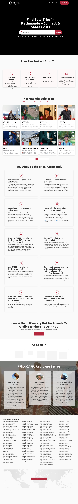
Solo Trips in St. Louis (27, 442)
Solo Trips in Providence (27, 445)
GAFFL (23, 101)
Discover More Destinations (39, 478)
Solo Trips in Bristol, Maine (65, 456)
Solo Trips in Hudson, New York (10, 421)
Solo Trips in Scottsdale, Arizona (47, 459)
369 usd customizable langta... (31, 148)
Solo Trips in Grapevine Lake (65, 454)
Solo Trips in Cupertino (27, 437)
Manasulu (61, 148)
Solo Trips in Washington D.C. (10, 426)
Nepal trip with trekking (10, 122)
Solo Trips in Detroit (63, 427)
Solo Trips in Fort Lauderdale (28, 456)
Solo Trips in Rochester (64, 429)
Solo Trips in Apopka (45, 461)
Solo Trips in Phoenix (8, 448)
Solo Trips (29, 101)
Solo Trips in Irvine (26, 448)
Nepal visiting (26, 122)
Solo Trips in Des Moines (46, 426)
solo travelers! (59, 220)
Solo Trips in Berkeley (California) (48, 435)
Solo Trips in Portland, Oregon (10, 456)
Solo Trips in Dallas (7, 443)
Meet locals (47, 220)
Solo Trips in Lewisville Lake (46, 450)
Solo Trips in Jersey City (9, 434)
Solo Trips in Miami (44, 443)
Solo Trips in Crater (63, 443)
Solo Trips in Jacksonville (28, 438)
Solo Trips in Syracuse (64, 448)
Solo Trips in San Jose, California (11, 429)
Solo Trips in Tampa (7, 459)
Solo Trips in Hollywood (27, 459)
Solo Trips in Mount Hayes (28, 446)
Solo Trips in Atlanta (8, 431)
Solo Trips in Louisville (64, 438)
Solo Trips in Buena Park (45, 427)
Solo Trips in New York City (9, 435)
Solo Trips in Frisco (63, 445)
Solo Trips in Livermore (27, 434)
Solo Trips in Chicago (8, 424)
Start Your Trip (39, 334)
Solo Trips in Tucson (63, 424)
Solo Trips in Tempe (63, 437)
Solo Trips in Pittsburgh (27, 443)
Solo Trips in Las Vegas (45, 429)
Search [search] (58, 32)
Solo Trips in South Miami (28, 435)
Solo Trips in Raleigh (45, 438)
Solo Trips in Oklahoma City (65, 459)
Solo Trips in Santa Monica (65, 453)
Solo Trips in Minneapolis (46, 424)
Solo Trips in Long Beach (64, 434)
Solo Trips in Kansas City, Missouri (30, 424)
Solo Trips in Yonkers (8, 462)
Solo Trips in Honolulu (27, 450)
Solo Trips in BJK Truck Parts (65, 440)
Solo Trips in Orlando (27, 423)
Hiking (5, 148)
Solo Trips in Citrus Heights (46, 434)
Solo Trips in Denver (8, 432)
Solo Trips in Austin (7, 445)
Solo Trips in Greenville (45, 453)
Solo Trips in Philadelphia (28, 427)
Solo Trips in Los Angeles (9, 423)
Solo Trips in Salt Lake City (46, 431)
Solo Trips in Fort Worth (64, 442)
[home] (14, 3)
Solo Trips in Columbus (27, 421)
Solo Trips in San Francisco (9, 438)
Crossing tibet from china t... (48, 122)
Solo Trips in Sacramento (27, 432)
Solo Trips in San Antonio (27, 426)
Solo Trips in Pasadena (64, 435)
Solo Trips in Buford (44, 423)
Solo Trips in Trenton (8, 437)
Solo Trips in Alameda (45, 421)
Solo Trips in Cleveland (64, 423)
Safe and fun (62, 122)
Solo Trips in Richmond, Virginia (47, 448)
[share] (18, 110)
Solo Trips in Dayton (63, 451)
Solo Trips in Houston (8, 453)
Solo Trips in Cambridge (45, 437)
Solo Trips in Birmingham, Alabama (11, 457)
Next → (46, 159)
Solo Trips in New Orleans (46, 451)
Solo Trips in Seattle (8, 427)
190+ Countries (32, 36)
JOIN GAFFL (64, 2)
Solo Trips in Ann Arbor (64, 421)
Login (57, 2)
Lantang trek (44, 148)
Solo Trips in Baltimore (27, 440)
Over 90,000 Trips (51, 36)
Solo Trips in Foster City (64, 450)
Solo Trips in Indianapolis (9, 461)
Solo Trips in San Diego (8, 454)
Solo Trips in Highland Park (28, 451)
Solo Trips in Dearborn (64, 426)
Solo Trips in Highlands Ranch (47, 432)
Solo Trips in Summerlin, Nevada (66, 446)
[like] (18, 107)
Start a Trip (51, 2)
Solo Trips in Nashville (27, 457)
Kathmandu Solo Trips (39, 98)
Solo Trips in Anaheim (27, 461)
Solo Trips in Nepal (38, 101)
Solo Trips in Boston (8, 446)
